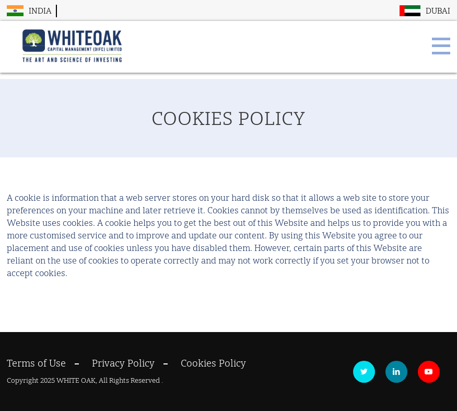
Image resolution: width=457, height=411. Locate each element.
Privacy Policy (123, 363)
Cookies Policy (213, 363)
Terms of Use (36, 363)
